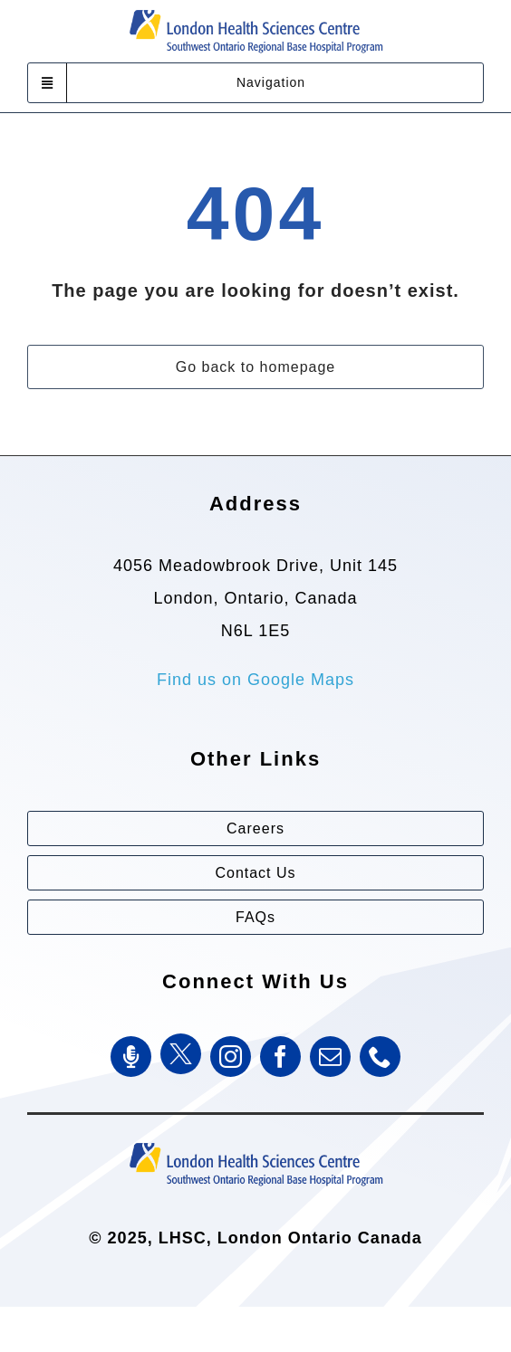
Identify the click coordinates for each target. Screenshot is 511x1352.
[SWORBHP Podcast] (131, 1056)
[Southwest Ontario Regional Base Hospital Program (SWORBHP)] (255, 1141)
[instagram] (230, 1056)
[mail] (330, 1056)
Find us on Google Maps (255, 680)
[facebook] (280, 1056)
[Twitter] (180, 1053)
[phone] (380, 1056)
